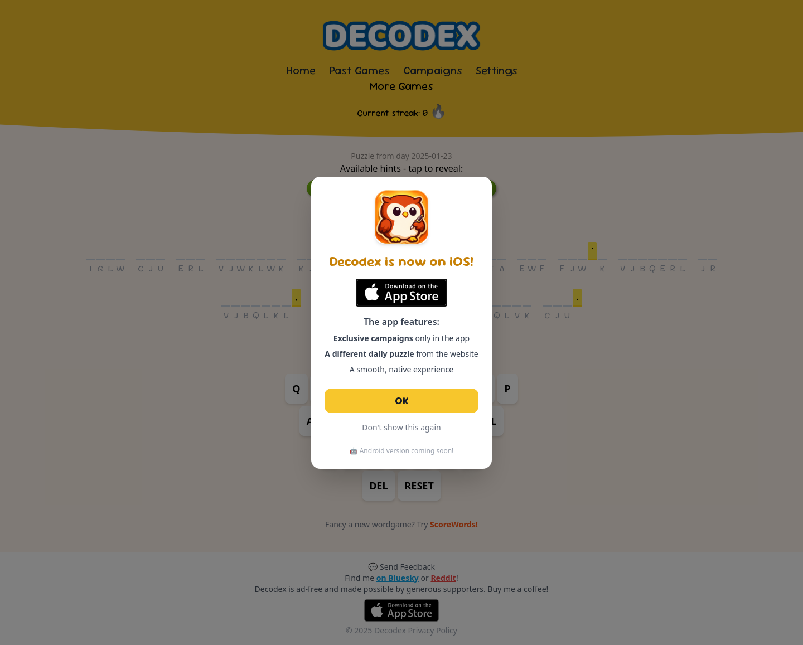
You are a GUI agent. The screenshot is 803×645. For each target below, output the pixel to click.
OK (401, 400)
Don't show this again (401, 427)
